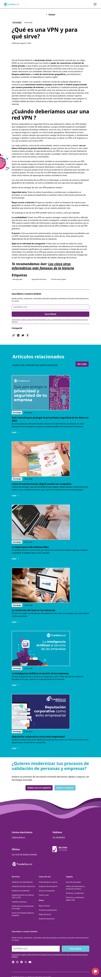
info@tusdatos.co (18, 837)
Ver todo (82, 364)
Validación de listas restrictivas (23, 886)
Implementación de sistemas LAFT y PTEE (23, 896)
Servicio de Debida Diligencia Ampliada (23, 914)
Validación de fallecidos (21, 891)
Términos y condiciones (75, 893)
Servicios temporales (47, 891)
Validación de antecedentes (22, 882)
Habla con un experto (39, 787)
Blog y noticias (44, 906)
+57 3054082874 (58, 837)
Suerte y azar (44, 895)
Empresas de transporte (48, 886)
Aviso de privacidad (73, 882)
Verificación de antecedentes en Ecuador (23, 907)
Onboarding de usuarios (48, 882)
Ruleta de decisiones (46, 919)
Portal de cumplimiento (48, 910)
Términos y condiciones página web (75, 898)
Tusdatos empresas (19, 902)
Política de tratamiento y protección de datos (75, 887)
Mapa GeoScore (45, 914)
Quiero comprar (65, 787)
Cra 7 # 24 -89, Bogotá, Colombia (24, 854)
